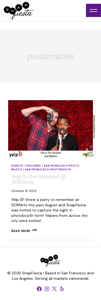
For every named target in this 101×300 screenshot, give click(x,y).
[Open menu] (93, 10)
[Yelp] (62, 288)
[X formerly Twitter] (54, 288)
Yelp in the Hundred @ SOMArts (38, 179)
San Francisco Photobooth (48, 169)
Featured (33, 165)
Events (17, 165)
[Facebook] (39, 288)
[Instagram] (47, 288)
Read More (24, 231)
